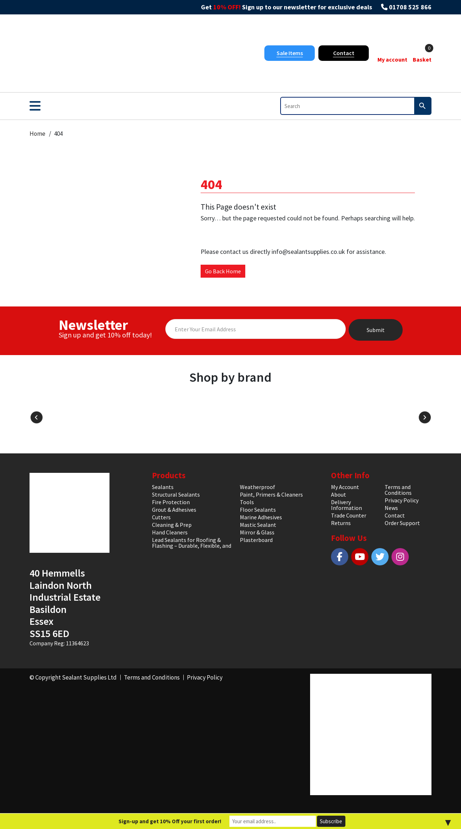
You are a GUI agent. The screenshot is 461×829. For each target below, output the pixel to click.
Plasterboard (256, 539)
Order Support (402, 522)
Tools (247, 502)
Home (37, 133)
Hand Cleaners (170, 532)
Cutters (161, 517)
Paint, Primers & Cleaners (271, 494)
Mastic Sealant (258, 524)
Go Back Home (223, 271)
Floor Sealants (258, 509)
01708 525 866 (410, 7)
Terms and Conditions (398, 489)
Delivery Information (346, 504)
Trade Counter (348, 515)
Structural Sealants (176, 494)
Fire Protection (171, 502)
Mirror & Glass (257, 532)
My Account (345, 486)
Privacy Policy (402, 500)
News (391, 507)
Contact (343, 53)
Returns (341, 522)
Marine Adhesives (261, 517)
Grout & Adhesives (174, 509)
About (338, 494)
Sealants (163, 486)
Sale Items (290, 53)
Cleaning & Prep (172, 524)
